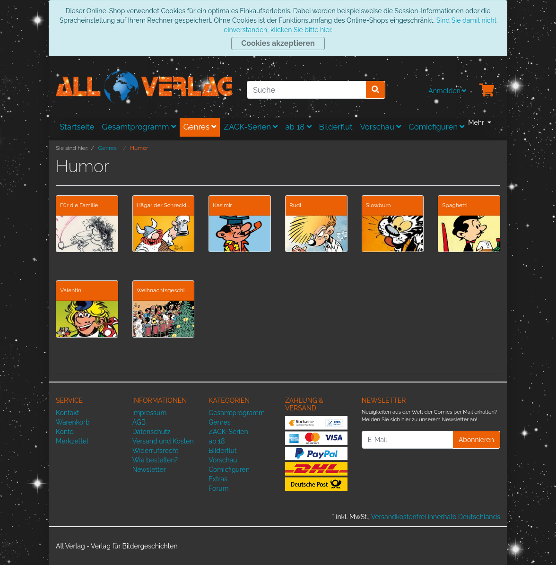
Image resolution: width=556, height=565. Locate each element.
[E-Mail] (407, 440)
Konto (65, 431)
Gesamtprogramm (139, 126)
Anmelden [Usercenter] (447, 91)
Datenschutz (151, 431)
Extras (217, 479)
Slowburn (378, 205)
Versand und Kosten (163, 441)
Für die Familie (79, 205)
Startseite (77, 126)
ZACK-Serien (251, 126)
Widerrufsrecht (155, 450)
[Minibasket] (487, 91)
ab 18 (298, 126)
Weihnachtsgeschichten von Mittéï (164, 290)
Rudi (295, 205)
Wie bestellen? (155, 460)
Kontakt (67, 413)
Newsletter (149, 469)
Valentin (70, 290)
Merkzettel (72, 441)
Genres (200, 126)
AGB (139, 422)
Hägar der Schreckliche (164, 205)
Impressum (149, 413)
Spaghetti (454, 205)
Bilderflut (336, 126)
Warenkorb (73, 422)
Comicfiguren (436, 126)
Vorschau (380, 126)
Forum (218, 488)
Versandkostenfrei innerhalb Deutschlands (435, 517)
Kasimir (222, 205)
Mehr (477, 122)
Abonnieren (476, 439)
